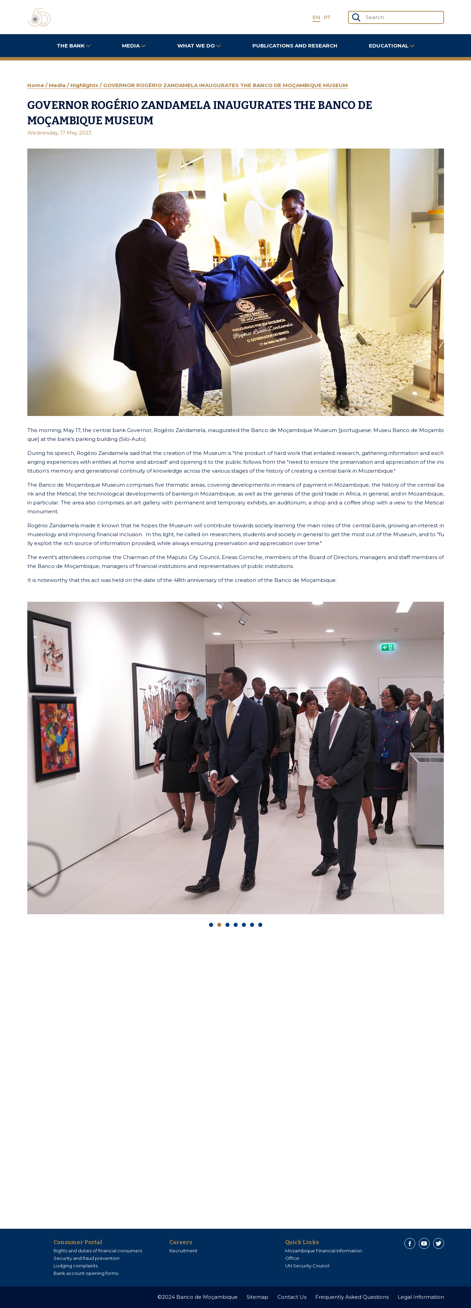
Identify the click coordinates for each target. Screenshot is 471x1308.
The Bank (74, 45)
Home (36, 85)
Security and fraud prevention (87, 1258)
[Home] (39, 17)
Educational (391, 45)
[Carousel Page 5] (244, 925)
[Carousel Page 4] (236, 925)
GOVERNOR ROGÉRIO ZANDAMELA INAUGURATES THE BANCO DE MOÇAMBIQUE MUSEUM (225, 85)
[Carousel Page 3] (227, 925)
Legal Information (421, 1297)
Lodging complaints (76, 1265)
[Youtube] (424, 1243)
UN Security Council (307, 1265)
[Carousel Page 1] (211, 925)
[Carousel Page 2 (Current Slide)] (219, 925)
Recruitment (183, 1250)
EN (316, 17)
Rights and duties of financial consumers (98, 1250)
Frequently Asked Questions (352, 1297)
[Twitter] (438, 1243)
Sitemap (257, 1297)
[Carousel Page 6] (252, 925)
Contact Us (291, 1297)
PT (327, 17)
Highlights (85, 85)
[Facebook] (409, 1243)
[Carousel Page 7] (260, 925)
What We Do (199, 45)
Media (134, 45)
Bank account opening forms (86, 1273)
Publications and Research (294, 45)
